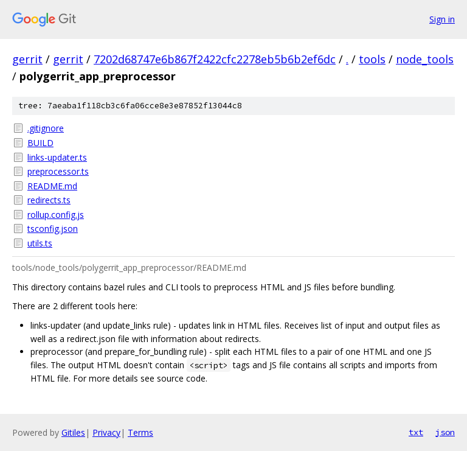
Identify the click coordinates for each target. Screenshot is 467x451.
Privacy (106, 432)
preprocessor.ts (58, 171)
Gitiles (73, 432)
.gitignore (45, 128)
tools (372, 59)
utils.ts (39, 243)
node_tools (425, 59)
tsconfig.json (52, 228)
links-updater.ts (57, 157)
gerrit (27, 59)
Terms (140, 432)
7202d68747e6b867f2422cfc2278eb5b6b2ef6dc (215, 59)
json (445, 432)
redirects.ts (49, 200)
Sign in (442, 19)
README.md (52, 186)
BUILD (40, 143)
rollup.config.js (55, 214)
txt (416, 432)
